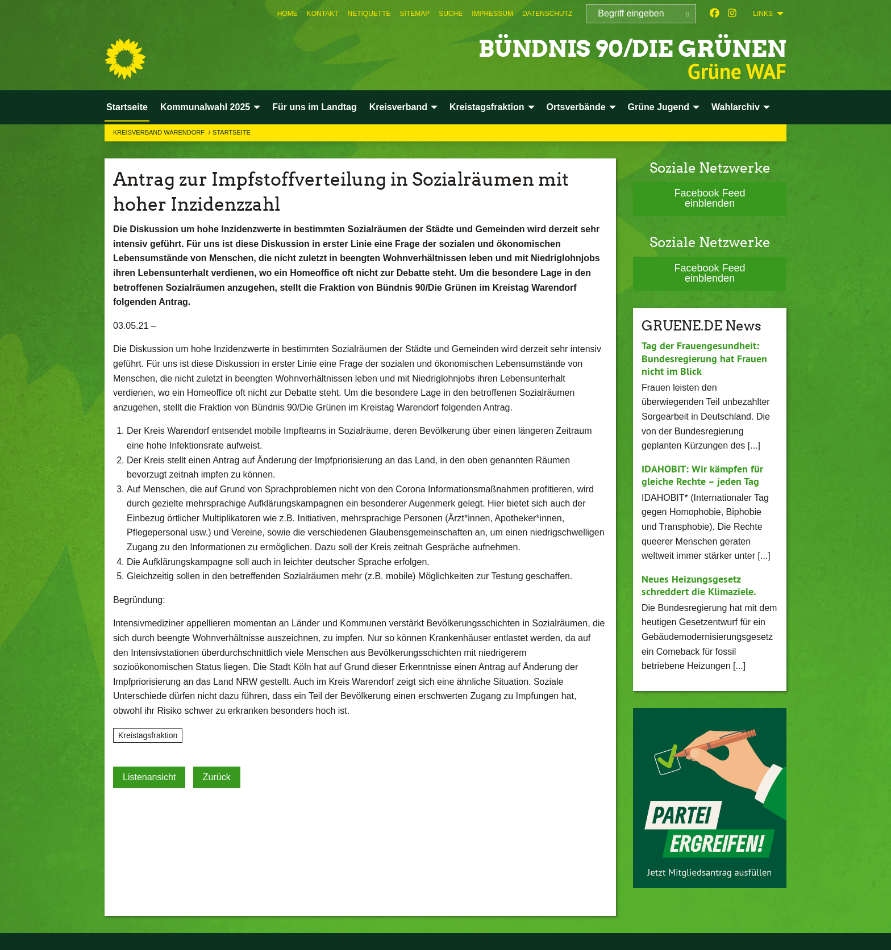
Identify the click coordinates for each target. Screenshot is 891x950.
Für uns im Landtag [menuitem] (314, 107)
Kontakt (323, 14)
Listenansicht (149, 777)
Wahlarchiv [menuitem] (735, 107)
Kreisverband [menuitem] (398, 107)
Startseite (232, 132)
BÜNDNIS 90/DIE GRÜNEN (620, 48)
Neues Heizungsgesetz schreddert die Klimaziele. (699, 585)
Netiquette (368, 14)
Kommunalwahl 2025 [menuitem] (205, 107)
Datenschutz (547, 14)
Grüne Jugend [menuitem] (658, 107)
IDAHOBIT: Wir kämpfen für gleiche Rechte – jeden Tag (702, 475)
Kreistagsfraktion (147, 735)
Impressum (492, 14)
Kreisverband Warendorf (159, 132)
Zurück (217, 777)
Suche (451, 14)
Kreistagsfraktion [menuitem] (486, 107)
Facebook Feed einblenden (709, 198)
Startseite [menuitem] (127, 107)
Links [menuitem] (763, 14)
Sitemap (415, 14)
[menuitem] (287, 13)
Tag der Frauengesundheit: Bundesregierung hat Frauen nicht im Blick (704, 358)
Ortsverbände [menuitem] (576, 107)
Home (287, 14)
